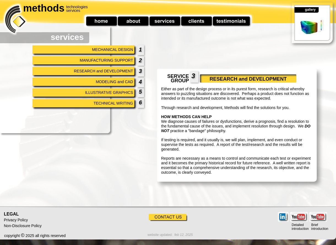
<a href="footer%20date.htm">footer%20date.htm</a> (164, 235)
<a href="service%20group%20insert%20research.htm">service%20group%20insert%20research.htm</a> (240, 137)
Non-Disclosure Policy (23, 226)
